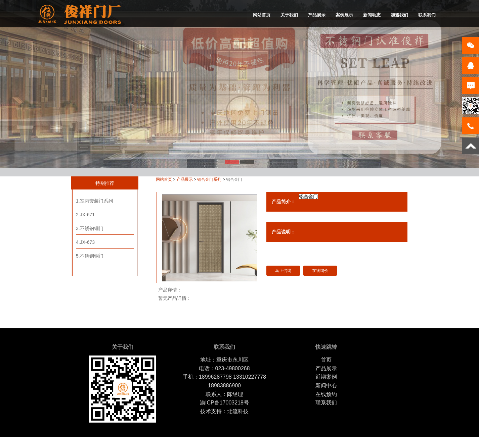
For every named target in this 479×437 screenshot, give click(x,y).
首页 (326, 360)
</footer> (392, 353)
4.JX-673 (85, 242)
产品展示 (316, 14)
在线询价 (320, 270)
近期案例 (326, 377)
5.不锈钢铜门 (89, 256)
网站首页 (261, 14)
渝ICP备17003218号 (224, 402)
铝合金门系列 (209, 179)
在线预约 (326, 394)
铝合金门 (308, 196)
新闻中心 (326, 385)
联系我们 (427, 14)
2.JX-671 (85, 214)
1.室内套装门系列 (94, 201)
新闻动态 (372, 14)
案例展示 (344, 14)
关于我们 (289, 14)
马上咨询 (283, 270)
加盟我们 (399, 14)
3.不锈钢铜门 (89, 228)
